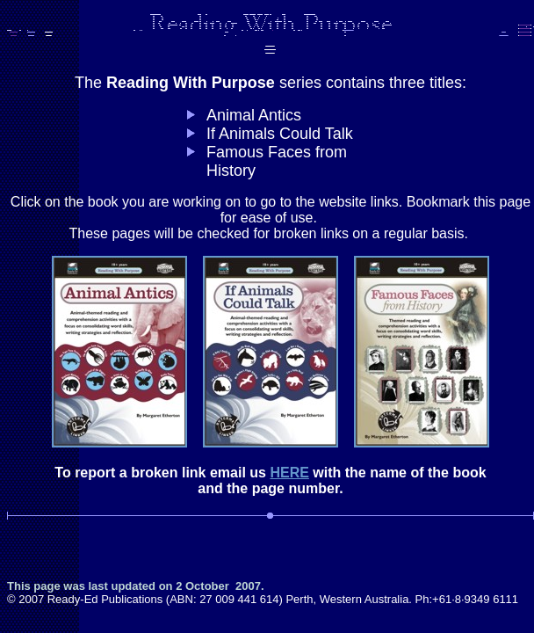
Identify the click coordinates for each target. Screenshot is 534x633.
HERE (289, 472)
